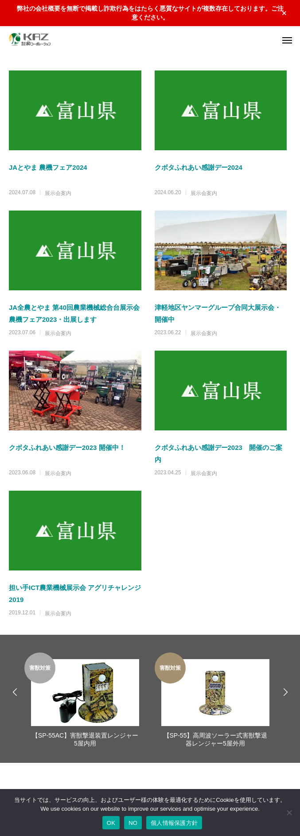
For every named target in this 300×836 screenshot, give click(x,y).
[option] (85, 701)
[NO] (288, 812)
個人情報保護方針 (174, 823)
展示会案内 (58, 193)
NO (133, 823)
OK (111, 823)
